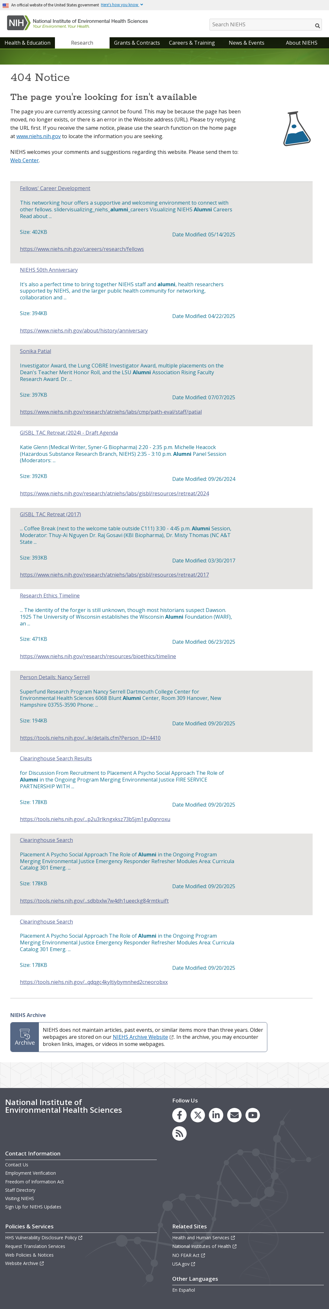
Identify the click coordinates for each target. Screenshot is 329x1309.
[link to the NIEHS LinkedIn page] (216, 1115)
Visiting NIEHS (19, 1198)
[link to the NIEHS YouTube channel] (252, 1115)
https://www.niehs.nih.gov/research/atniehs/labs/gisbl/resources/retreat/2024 (114, 493)
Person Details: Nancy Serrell (55, 677)
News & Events (246, 42)
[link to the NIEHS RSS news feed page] (179, 1133)
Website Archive (24, 1263)
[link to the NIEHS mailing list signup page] (234, 1115)
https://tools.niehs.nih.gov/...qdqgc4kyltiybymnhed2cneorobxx (94, 982)
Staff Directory (20, 1190)
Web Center (24, 160)
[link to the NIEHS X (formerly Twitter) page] (198, 1115)
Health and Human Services (204, 1237)
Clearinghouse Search (46, 840)
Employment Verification (30, 1173)
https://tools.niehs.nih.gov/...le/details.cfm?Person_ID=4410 (90, 738)
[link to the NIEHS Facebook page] (179, 1115)
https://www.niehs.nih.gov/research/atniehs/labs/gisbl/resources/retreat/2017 (114, 574)
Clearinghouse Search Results (56, 758)
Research (82, 42)
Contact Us (16, 1165)
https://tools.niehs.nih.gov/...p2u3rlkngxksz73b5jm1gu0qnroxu (95, 819)
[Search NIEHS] (265, 25)
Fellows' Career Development (55, 188)
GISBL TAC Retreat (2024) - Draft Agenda (69, 432)
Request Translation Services (35, 1246)
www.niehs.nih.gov (38, 136)
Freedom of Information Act (34, 1182)
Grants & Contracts (137, 42)
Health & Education (27, 42)
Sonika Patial (35, 351)
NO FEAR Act (189, 1255)
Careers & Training (192, 42)
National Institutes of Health (204, 1246)
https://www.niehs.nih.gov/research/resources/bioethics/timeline (98, 656)
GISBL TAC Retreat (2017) (50, 514)
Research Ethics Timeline (50, 595)
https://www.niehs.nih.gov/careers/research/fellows (82, 249)
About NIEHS (301, 42)
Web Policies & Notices (29, 1255)
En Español (183, 1290)
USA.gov (184, 1264)
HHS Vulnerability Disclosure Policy (44, 1237)
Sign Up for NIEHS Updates (33, 1207)
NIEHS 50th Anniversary (49, 270)
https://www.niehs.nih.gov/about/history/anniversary (84, 330)
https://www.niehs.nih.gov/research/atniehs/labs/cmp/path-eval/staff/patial (111, 412)
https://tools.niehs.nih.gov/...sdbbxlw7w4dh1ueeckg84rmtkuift (94, 901)
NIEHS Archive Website (143, 1036)
